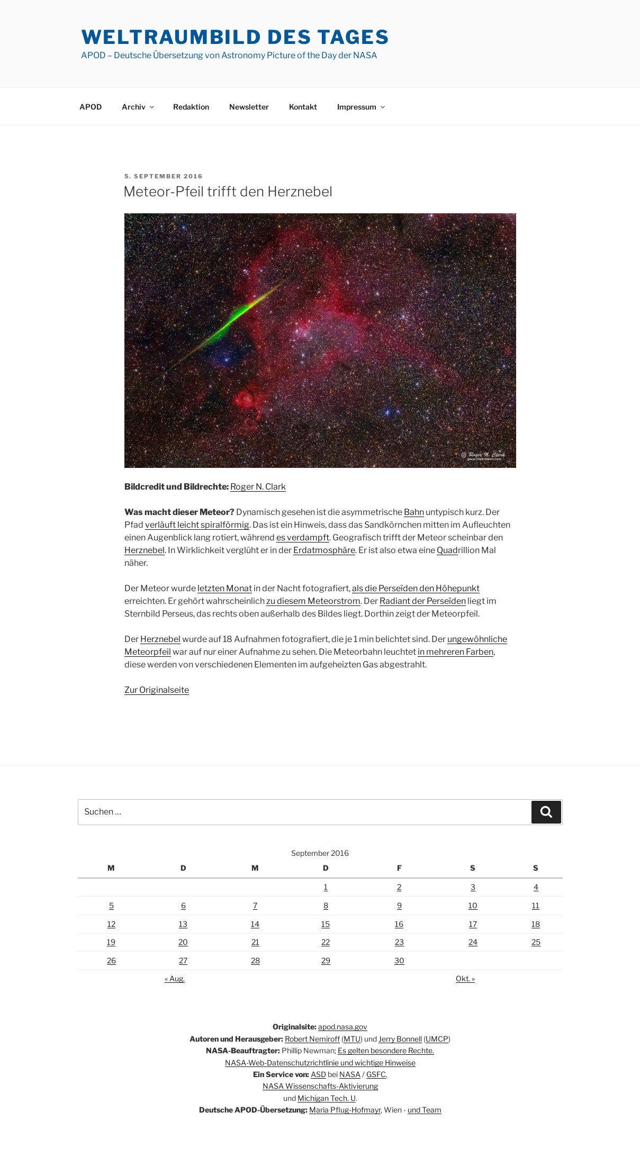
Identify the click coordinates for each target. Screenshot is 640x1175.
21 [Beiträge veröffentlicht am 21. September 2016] (255, 941)
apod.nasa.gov (342, 1026)
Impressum (361, 106)
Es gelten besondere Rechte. (386, 1050)
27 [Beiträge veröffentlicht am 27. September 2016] (183, 960)
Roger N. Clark (258, 487)
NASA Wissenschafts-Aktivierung (320, 1085)
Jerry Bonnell (400, 1038)
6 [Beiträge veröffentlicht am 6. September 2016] (183, 905)
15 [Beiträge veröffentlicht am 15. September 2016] (325, 923)
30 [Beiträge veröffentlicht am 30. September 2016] (399, 960)
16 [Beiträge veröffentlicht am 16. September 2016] (399, 923)
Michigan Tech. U (327, 1097)
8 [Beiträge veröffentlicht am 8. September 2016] (325, 905)
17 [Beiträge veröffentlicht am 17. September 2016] (473, 923)
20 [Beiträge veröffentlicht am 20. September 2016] (183, 941)
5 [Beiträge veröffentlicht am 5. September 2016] (111, 905)
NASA (349, 1074)
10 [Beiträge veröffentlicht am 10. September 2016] (472, 905)
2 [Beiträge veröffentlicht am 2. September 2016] (399, 886)
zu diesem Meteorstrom (313, 601)
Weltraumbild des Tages (235, 37)
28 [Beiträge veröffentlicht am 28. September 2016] (255, 960)
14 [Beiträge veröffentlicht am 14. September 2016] (255, 923)
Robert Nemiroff (312, 1038)
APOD (90, 106)
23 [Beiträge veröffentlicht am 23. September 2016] (399, 941)
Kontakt (303, 106)
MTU (352, 1038)
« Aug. (175, 978)
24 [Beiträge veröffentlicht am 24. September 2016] (472, 941)
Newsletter (249, 106)
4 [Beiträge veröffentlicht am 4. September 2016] (536, 886)
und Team (424, 1109)
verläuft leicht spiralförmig (197, 525)
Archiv (139, 106)
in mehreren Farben (455, 652)
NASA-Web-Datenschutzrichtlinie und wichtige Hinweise (320, 1062)
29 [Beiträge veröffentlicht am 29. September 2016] (325, 960)
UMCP (437, 1038)
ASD (318, 1074)
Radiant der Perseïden (423, 601)
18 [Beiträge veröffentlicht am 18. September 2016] (535, 923)
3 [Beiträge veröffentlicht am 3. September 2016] (473, 886)
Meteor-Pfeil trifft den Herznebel (227, 191)
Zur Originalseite (156, 690)
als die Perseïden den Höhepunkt (416, 588)
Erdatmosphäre (324, 550)
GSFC (376, 1074)
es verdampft (302, 537)
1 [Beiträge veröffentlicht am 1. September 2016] (326, 886)
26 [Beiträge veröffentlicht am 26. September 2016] (111, 960)
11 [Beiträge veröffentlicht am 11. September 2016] (535, 905)
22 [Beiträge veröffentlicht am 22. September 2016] (325, 941)
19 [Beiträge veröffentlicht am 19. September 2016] (111, 941)
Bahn (414, 512)
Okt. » (465, 978)
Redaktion (191, 106)
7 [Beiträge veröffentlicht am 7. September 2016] (255, 905)
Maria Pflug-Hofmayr (345, 1109)
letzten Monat (224, 588)
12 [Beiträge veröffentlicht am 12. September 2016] (111, 923)
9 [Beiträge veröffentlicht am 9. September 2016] (399, 905)
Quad (447, 550)
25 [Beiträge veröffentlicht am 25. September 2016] (535, 941)
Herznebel (144, 550)
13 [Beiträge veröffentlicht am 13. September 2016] (183, 923)
